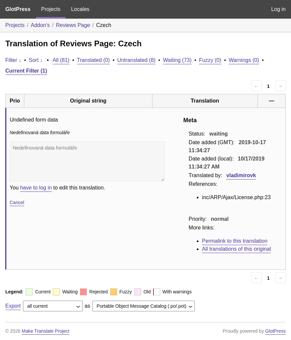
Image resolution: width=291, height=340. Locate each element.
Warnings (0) (244, 60)
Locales (80, 9)
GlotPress (18, 9)
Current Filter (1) (26, 71)
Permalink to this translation (235, 241)
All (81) (61, 60)
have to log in (36, 187)
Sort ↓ (36, 60)
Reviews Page (73, 25)
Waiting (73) (177, 60)
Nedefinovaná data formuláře (87, 161)
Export (13, 306)
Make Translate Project (45, 331)
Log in (278, 9)
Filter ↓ (13, 60)
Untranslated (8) (136, 60)
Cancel (17, 202)
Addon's (40, 25)
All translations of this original (236, 249)
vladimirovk (241, 175)
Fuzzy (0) (210, 60)
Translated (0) (93, 60)
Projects (51, 9)
